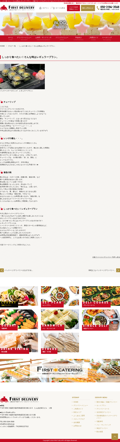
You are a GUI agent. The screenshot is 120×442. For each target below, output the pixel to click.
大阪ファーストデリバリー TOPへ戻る (106, 257)
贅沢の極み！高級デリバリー (106, 402)
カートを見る (60, 8)
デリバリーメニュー (24, 39)
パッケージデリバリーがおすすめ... (18, 270)
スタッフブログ (79, 419)
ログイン (45, 8)
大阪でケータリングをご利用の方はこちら (15, 245)
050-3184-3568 (108, 8)
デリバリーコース (89, 305)
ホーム (10, 39)
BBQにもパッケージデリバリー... (102, 270)
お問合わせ (89, 8)
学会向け (78, 39)
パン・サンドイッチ (48, 328)
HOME (2, 46)
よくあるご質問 (79, 415)
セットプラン (46, 305)
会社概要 (77, 422)
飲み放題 (4, 351)
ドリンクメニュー (62, 39)
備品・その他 (46, 351)
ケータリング (107, 39)
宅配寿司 (4, 328)
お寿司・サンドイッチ (44, 39)
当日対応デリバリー (103, 412)
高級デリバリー (6, 305)
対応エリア (78, 412)
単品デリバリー (88, 328)
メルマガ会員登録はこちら (73, 8)
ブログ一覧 (12, 46)
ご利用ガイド (93, 39)
